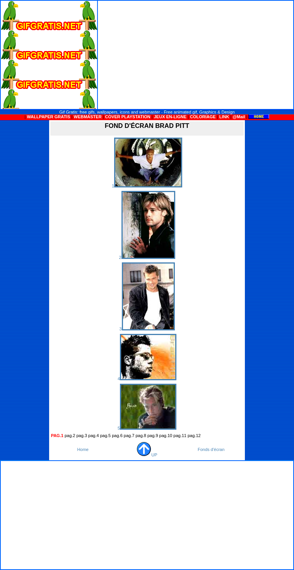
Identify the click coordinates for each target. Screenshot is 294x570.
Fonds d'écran (211, 449)
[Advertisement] (195, 55)
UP (147, 455)
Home (83, 449)
